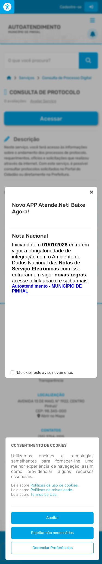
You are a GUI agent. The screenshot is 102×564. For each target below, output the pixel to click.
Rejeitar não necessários (52, 532)
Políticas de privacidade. (51, 490)
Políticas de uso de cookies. (54, 485)
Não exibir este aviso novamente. (44, 372)
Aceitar (52, 517)
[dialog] (52, 498)
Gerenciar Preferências (52, 547)
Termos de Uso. (43, 494)
